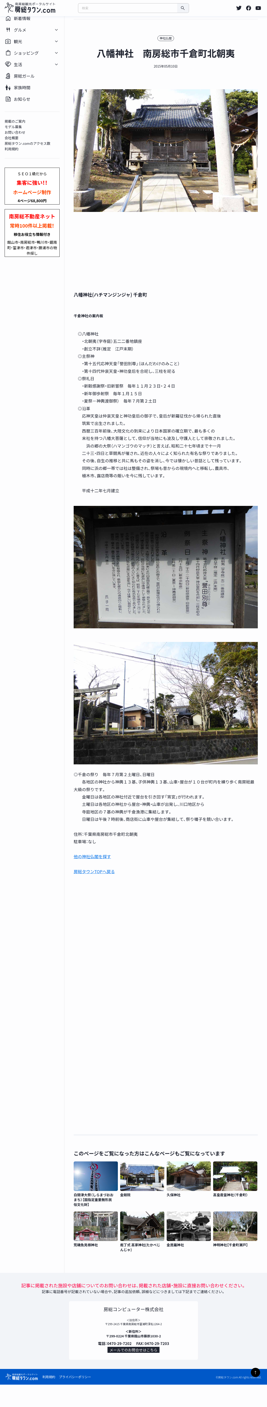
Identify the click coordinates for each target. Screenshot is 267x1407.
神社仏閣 (170, 54)
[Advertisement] (170, 268)
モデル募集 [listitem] (17, 142)
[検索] (183, 8)
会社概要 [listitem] (16, 153)
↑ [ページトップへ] (255, 1372)
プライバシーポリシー (75, 1399)
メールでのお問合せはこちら (133, 1370)
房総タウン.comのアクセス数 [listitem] (32, 159)
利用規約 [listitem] (16, 165)
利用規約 (48, 1399)
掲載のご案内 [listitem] (19, 137)
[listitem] (239, 8)
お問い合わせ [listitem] (19, 148)
